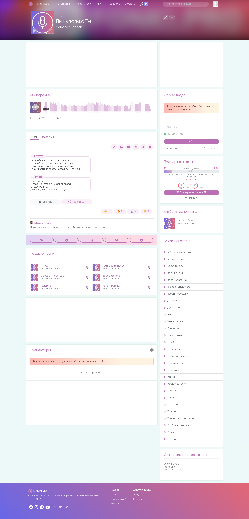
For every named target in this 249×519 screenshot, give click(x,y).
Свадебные (172, 391)
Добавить (115, 4)
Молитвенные (173, 335)
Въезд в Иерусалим (176, 294)
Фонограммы (63, 4)
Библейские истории (177, 252)
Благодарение (174, 259)
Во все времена (111, 276)
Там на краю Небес (113, 266)
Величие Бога (173, 273)
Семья (169, 398)
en (66, 507)
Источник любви (111, 286)
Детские (170, 300)
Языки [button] (99, 4)
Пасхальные (172, 349)
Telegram (137, 499)
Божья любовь (173, 266)
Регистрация (171, 148)
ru (55, 507)
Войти (191, 141)
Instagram (138, 494)
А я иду (44, 266)
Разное (169, 377)
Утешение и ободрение (179, 418)
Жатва (169, 314)
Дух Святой (172, 307)
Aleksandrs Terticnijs (69, 27)
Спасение (171, 405)
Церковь (170, 439)
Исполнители (83, 4)
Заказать (130, 4)
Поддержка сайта (119, 499)
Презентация (48, 137)
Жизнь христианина (176, 321)
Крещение (171, 328)
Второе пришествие (177, 287)
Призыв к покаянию (176, 356)
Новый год (171, 342)
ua (60, 507)
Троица (170, 411)
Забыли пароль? (210, 148)
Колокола (46, 286)
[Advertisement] (91, 64)
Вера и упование (175, 280)
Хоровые (170, 432)
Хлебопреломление (177, 425)
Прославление (174, 363)
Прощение (172, 370)
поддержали (191, 198)
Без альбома (186, 220)
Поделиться (76, 201)
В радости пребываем (53, 276)
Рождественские (175, 384)
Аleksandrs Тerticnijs (40, 223)
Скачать (45, 201)
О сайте (115, 494)
